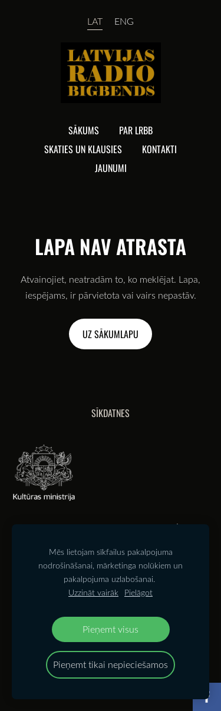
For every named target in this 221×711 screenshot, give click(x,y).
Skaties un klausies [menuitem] (83, 149)
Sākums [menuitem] (83, 130)
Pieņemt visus (110, 629)
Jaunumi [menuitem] (111, 168)
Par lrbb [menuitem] (136, 130)
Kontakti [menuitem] (159, 149)
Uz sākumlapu (110, 334)
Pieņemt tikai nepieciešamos (110, 664)
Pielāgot (138, 592)
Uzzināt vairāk (93, 592)
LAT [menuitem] (95, 21)
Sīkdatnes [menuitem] (110, 413)
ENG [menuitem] (124, 21)
